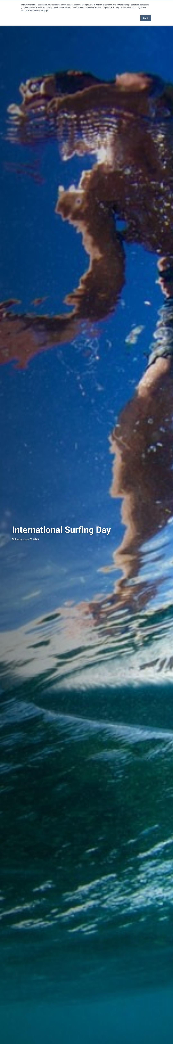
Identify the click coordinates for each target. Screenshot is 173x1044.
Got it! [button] (145, 18)
